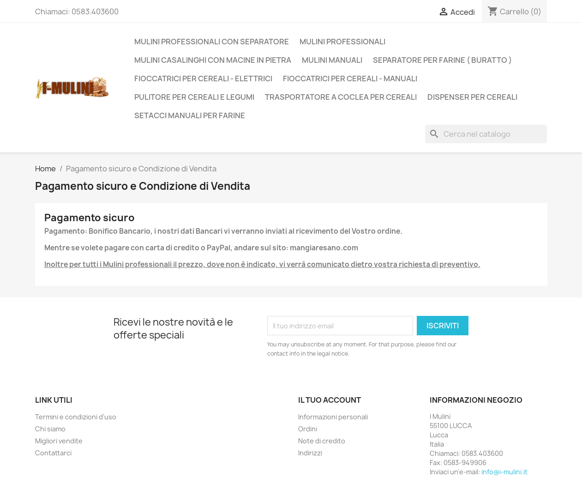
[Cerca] (486, 134)
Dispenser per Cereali (472, 97)
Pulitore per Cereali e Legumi (194, 97)
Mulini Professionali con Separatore (211, 41)
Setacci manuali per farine (189, 115)
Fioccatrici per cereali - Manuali (350, 78)
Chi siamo (50, 428)
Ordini (307, 428)
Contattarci (53, 452)
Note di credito (321, 440)
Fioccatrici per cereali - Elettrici (203, 78)
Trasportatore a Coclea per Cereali (341, 97)
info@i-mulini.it (504, 471)
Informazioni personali (333, 416)
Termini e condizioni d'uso (75, 416)
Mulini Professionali (342, 41)
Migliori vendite (59, 440)
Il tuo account (329, 400)
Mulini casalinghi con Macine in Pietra (212, 60)
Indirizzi (310, 452)
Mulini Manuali (332, 60)
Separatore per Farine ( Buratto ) (442, 60)
